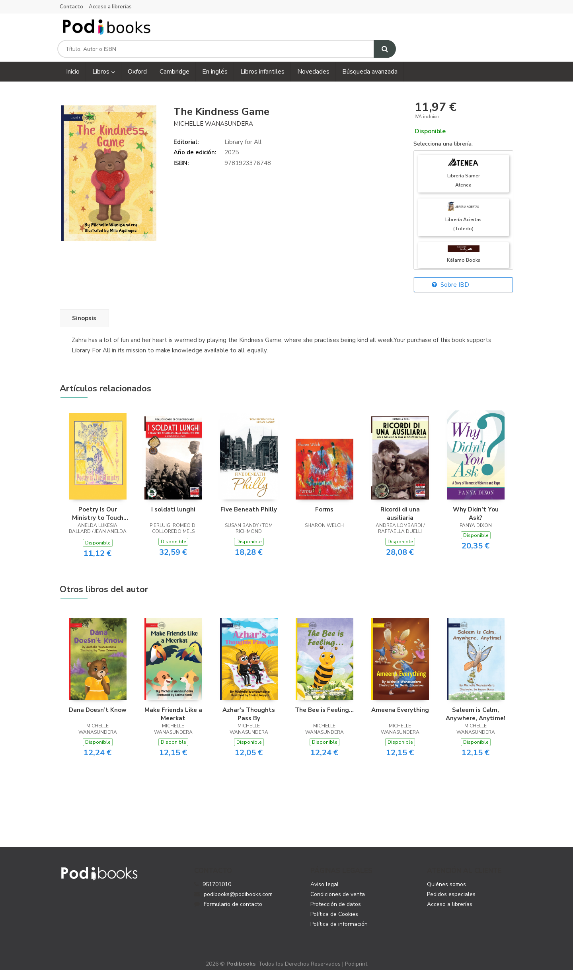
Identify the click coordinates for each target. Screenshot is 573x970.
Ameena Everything (400, 704)
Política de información (339, 918)
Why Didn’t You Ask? (476, 507)
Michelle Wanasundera (213, 117)
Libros (103, 65)
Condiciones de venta (337, 888)
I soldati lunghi (173, 503)
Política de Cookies (334, 908)
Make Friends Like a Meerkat (173, 708)
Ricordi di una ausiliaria (400, 507)
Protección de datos (335, 898)
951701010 (217, 878)
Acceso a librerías (110, 6)
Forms (324, 503)
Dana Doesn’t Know (98, 704)
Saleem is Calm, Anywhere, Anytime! (475, 708)
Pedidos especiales (451, 888)
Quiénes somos (446, 878)
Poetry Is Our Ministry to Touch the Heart (97, 507)
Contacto (71, 6)
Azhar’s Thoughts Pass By (248, 708)
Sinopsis (84, 312)
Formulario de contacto (228, 898)
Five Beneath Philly (248, 503)
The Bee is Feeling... (324, 704)
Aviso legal (324, 878)
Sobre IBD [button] (450, 279)
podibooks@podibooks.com (233, 888)
